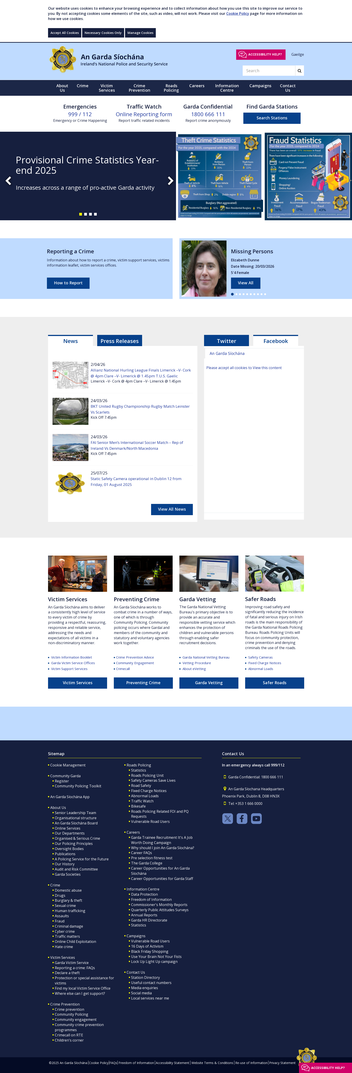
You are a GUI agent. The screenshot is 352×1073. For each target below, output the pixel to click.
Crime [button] (82, 85)
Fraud (59, 921)
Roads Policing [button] (171, 88)
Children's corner (69, 1040)
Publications (65, 853)
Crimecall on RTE (69, 1035)
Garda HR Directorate (149, 920)
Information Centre (143, 889)
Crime (55, 885)
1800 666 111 (208, 114)
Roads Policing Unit (147, 775)
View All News (172, 509)
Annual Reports (144, 915)
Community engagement (76, 1019)
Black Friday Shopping (149, 951)
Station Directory (145, 977)
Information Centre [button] (227, 88)
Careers (133, 832)
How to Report (68, 282)
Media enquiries (144, 987)
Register (62, 781)
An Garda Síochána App (70, 796)
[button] (80, 214)
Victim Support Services (69, 668)
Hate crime (64, 946)
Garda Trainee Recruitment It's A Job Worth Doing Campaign (162, 840)
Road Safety (141, 785)
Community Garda (65, 775)
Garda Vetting (209, 682)
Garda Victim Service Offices (72, 663)
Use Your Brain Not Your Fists (156, 956)
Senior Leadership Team (75, 812)
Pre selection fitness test (151, 857)
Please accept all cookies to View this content (244, 367)
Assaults (62, 915)
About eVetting (194, 668)
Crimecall (123, 668)
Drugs (60, 895)
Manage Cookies (140, 33)
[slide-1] (176, 176)
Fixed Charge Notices (264, 663)
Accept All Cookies (65, 33)
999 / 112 (80, 114)
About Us (58, 807)
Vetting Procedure (197, 663)
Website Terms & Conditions (212, 1063)
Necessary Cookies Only (103, 33)
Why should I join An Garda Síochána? (162, 847)
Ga (182, 599)
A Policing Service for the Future (82, 859)
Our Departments (70, 833)
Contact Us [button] (288, 88)
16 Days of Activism (147, 946)
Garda (206, 657)
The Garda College (146, 863)
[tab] (70, 340)
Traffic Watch (142, 801)
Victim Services (67, 599)
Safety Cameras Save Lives (153, 780)
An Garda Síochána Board (76, 823)
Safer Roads (260, 599)
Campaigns (136, 935)
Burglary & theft (68, 900)
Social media (141, 993)
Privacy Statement (282, 1063)
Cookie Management (68, 765)
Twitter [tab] (226, 341)
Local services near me (150, 998)
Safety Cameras (260, 657)
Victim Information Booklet (71, 657)
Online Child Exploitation (75, 941)
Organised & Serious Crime (77, 838)
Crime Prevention (65, 1004)
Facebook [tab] (276, 341)
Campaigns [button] (260, 85)
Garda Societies (68, 874)
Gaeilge (297, 54)
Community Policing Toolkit (78, 786)
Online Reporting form (144, 114)
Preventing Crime (136, 599)
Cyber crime (65, 931)
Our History (65, 864)
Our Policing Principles (74, 843)
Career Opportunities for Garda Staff (162, 878)
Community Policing (71, 1014)
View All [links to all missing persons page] (245, 282)
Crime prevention (69, 1009)
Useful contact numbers (151, 982)
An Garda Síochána (227, 353)
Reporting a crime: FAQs (75, 967)
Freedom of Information (151, 899)
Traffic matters (67, 936)
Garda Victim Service (72, 962)
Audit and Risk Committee (76, 869)
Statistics (138, 770)
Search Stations (272, 117)
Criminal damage (69, 926)
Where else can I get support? (80, 993)
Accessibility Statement (172, 1063)
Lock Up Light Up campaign (154, 961)
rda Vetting (201, 599)
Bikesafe (138, 806)
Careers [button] (197, 85)
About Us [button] (62, 88)
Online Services (67, 828)
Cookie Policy (237, 13)
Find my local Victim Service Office (82, 988)
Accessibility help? (265, 54)
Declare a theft (67, 972)
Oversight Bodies (69, 848)
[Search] (269, 70)
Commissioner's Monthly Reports (159, 904)
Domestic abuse (68, 890)
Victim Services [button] (107, 88)
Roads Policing (139, 765)
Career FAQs (141, 852)
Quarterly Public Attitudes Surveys (160, 909)
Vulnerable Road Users (150, 821)
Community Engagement (135, 663)
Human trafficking (70, 910)
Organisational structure (76, 817)
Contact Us (136, 972)
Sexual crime (65, 905)
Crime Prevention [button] (139, 88)
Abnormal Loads (260, 668)
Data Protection (144, 894)
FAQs (113, 1063)
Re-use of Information (251, 1063)
